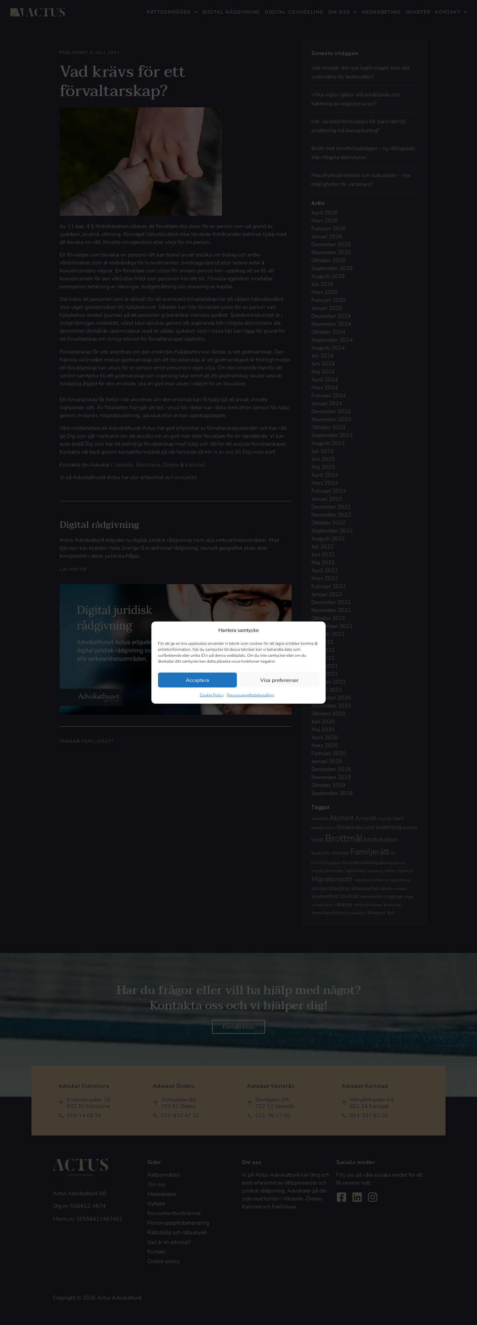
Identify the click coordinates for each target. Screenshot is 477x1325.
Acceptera (197, 680)
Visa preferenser (279, 680)
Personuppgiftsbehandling (250, 695)
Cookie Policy (212, 695)
